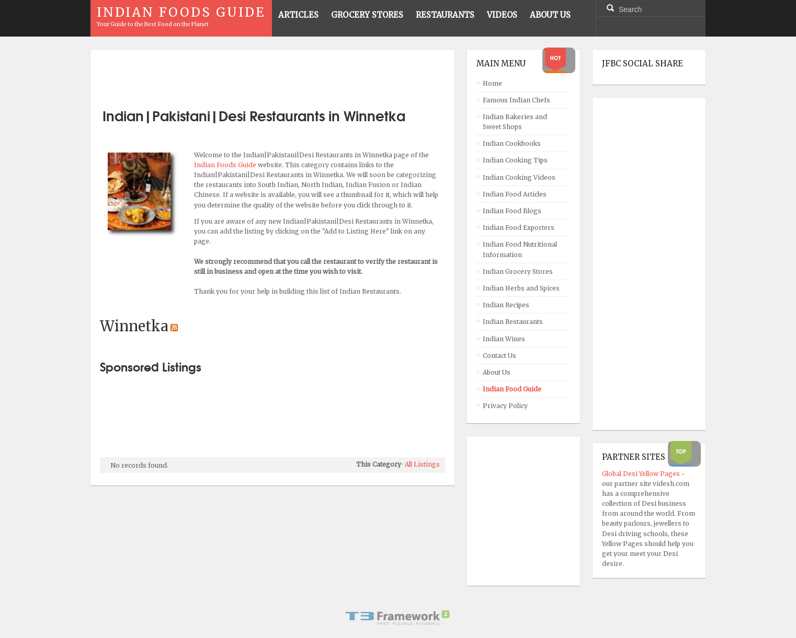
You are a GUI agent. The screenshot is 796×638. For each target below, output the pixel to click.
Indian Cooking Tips (515, 160)
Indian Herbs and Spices (521, 288)
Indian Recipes (506, 305)
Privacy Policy (505, 406)
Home (492, 83)
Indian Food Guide (512, 389)
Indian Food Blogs (512, 211)
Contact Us (499, 355)
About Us (496, 372)
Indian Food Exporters (518, 227)
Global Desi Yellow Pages (641, 474)
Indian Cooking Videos (519, 177)
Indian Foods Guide (226, 165)
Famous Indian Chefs (516, 100)
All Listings (422, 464)
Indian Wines (504, 339)
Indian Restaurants (513, 322)
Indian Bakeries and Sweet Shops (515, 122)
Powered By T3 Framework (398, 618)
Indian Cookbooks (512, 143)
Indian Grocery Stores (518, 271)
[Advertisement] (272, 74)
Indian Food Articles (515, 194)
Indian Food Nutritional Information (520, 249)
